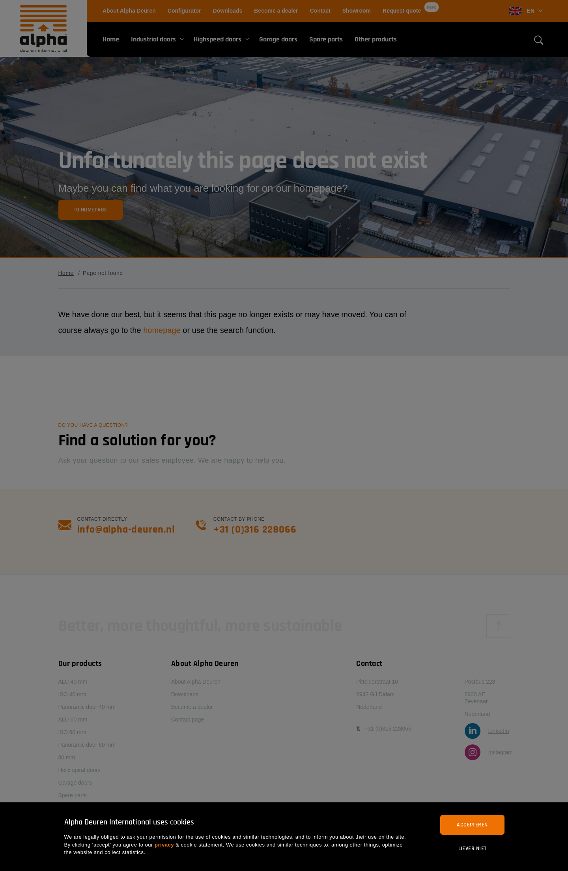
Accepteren (472, 824)
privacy (164, 845)
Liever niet (472, 848)
